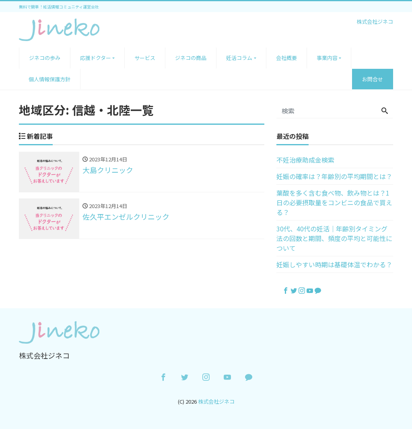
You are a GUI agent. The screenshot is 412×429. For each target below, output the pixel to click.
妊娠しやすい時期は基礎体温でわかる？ (334, 264)
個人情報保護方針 (49, 79)
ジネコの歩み (44, 58)
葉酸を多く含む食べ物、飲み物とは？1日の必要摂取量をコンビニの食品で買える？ (334, 202)
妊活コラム (239, 58)
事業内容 (327, 58)
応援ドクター (95, 58)
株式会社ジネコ (216, 401)
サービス (144, 58)
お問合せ (372, 79)
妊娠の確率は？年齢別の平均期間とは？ (334, 176)
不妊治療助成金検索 (305, 160)
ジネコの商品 (190, 58)
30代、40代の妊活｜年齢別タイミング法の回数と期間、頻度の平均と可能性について (334, 238)
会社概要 (286, 58)
